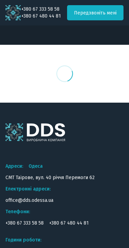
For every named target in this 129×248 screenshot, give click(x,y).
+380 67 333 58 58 (40, 9)
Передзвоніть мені (95, 13)
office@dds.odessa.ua (29, 200)
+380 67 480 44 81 (41, 16)
